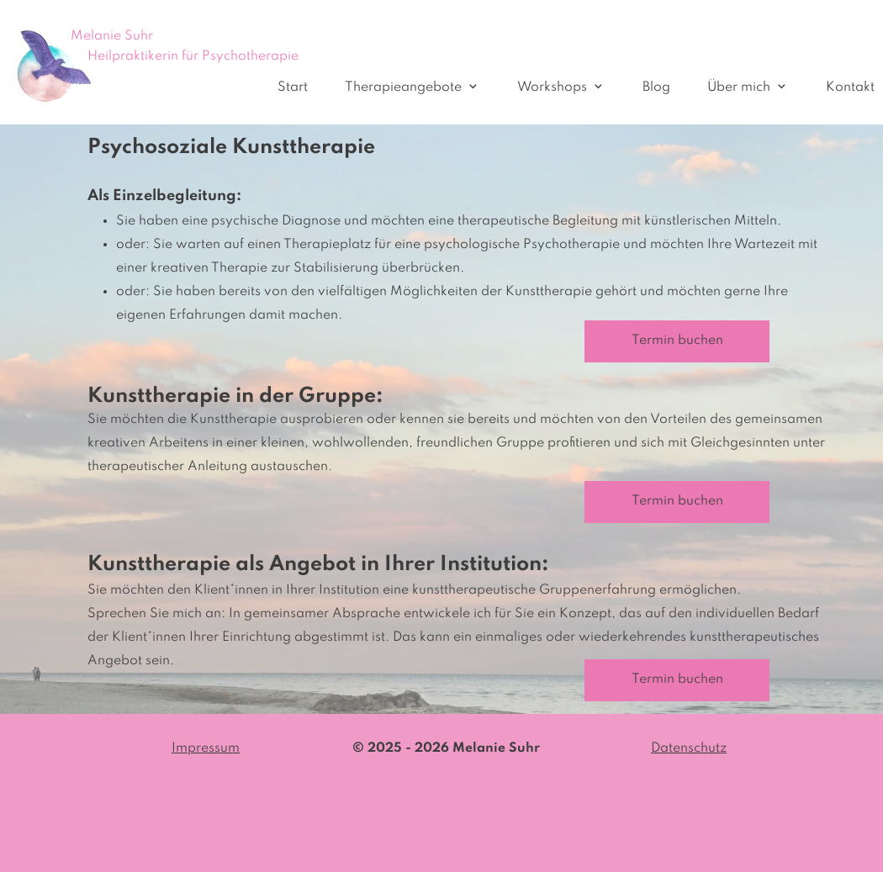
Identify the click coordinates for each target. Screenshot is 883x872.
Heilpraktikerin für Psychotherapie (193, 56)
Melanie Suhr (112, 36)
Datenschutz (689, 748)
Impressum (206, 748)
